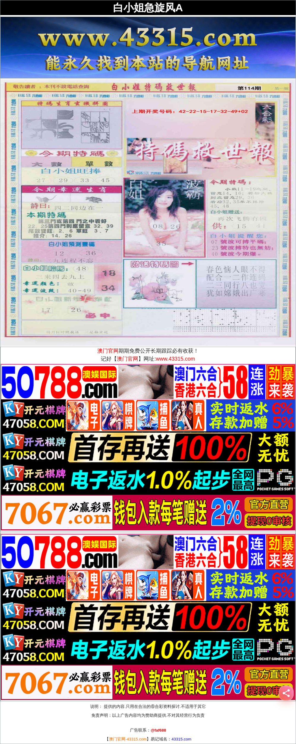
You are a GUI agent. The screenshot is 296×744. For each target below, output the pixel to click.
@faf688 (158, 730)
